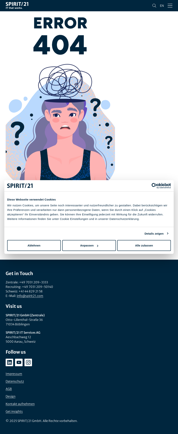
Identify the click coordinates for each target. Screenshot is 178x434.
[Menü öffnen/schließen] (170, 5)
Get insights (14, 411)
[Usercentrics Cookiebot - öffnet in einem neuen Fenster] (154, 185)
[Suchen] (154, 5)
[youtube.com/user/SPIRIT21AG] (19, 362)
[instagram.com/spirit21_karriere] (28, 362)
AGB (9, 389)
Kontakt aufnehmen (20, 404)
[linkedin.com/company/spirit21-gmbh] (9, 362)
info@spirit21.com (30, 296)
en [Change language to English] (162, 6)
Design (10, 396)
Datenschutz (15, 381)
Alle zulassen (144, 245)
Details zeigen (154, 233)
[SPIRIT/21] (17, 5)
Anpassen (89, 245)
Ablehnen (33, 245)
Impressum (14, 374)
